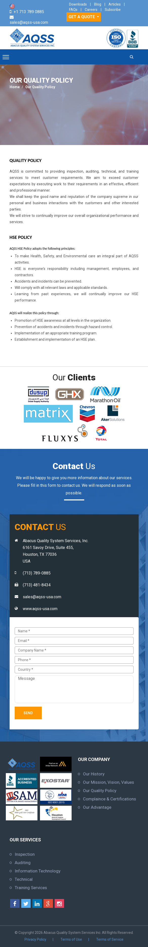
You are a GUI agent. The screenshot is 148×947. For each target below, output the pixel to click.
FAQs (73, 10)
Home (15, 87)
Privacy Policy (35, 939)
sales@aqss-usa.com (29, 22)
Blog (97, 4)
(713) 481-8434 (37, 585)
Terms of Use (71, 939)
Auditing (23, 862)
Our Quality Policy (40, 87)
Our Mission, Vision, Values (108, 782)
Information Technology (37, 870)
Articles (115, 4)
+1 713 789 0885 (29, 11)
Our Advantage (97, 807)
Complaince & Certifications (109, 798)
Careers (91, 10)
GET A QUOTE (82, 16)
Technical (24, 879)
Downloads (78, 4)
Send (28, 713)
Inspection (25, 854)
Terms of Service (109, 939)
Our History (93, 773)
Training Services (31, 887)
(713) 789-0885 (37, 573)
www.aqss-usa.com (40, 608)
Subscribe (113, 10)
